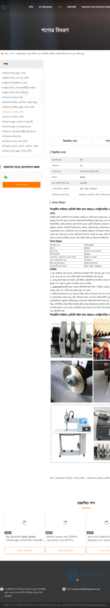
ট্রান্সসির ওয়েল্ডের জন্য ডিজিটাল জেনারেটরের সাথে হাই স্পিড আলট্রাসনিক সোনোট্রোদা (62, 539)
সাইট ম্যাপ (8, 605)
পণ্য (60, 7)
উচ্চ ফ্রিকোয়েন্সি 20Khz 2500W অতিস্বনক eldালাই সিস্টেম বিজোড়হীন (24, 539)
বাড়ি (31, 7)
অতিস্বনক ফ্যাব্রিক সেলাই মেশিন (70, 478)
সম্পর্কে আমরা (45, 7)
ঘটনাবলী (71, 7)
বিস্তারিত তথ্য (70, 141)
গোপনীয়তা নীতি (21, 605)
